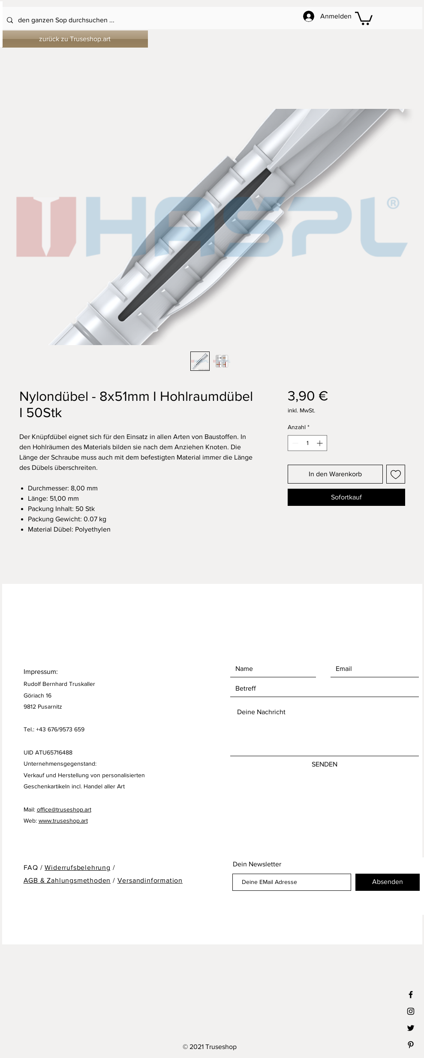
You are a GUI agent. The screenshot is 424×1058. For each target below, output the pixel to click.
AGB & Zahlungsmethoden (67, 880)
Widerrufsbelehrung (77, 867)
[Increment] (320, 443)
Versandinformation (150, 880)
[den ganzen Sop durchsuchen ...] (189, 20)
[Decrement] (294, 443)
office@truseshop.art (64, 809)
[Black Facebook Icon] (410, 994)
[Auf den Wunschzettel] (395, 474)
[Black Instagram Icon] (410, 1011)
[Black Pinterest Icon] (410, 1044)
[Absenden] (387, 882)
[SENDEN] (325, 764)
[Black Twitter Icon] (410, 1028)
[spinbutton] (307, 443)
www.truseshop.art (63, 820)
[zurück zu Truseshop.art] (75, 39)
